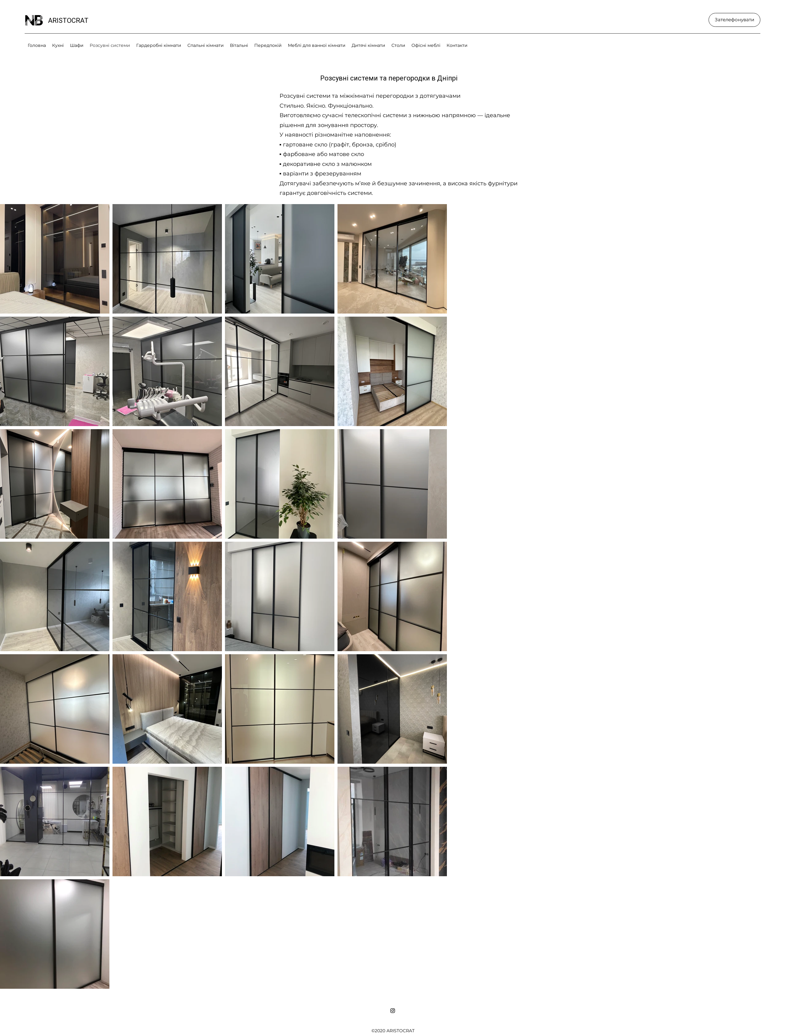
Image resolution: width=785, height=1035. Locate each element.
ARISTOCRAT (68, 20)
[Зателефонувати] (734, 20)
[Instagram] (393, 1011)
